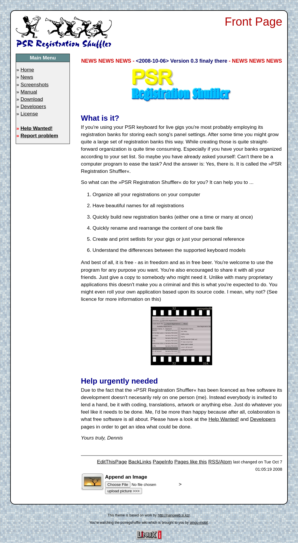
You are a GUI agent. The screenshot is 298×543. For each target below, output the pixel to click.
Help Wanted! (37, 128)
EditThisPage (112, 462)
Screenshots (35, 84)
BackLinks (139, 462)
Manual (29, 92)
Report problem (39, 135)
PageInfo (163, 462)
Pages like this (190, 462)
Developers (33, 106)
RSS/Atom (220, 462)
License (29, 114)
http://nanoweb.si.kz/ (174, 515)
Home (27, 70)
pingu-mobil (199, 523)
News (27, 77)
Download (32, 99)
